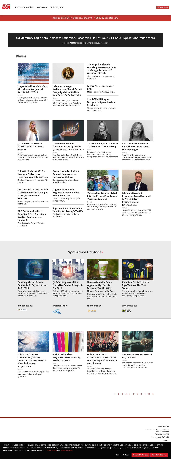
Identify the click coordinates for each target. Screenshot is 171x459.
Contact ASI (163, 426)
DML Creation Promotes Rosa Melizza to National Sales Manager (135, 146)
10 (149, 394)
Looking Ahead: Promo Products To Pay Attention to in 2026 (32, 285)
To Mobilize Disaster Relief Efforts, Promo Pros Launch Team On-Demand (102, 196)
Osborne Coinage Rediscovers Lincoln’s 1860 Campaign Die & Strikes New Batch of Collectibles (67, 91)
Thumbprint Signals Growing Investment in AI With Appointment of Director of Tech (101, 69)
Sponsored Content (85, 252)
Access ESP (42, 7)
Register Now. (110, 17)
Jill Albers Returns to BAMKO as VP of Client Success (30, 146)
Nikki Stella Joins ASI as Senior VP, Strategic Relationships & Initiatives (33, 174)
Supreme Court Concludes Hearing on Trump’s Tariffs (68, 210)
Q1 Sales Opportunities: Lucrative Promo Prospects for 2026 (68, 285)
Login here (41, 38)
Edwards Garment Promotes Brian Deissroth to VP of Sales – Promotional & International (136, 199)
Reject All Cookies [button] (159, 455)
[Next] (153, 394)
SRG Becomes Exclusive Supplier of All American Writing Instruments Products (32, 216)
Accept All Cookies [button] (140, 455)
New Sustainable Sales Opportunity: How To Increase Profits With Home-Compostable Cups (101, 287)
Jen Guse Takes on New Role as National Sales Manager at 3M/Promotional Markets (33, 194)
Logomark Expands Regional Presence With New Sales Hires (66, 192)
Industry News (57, 7)
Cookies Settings (122, 455)
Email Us (166, 440)
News (20, 95)
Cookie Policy (51, 450)
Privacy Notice (66, 450)
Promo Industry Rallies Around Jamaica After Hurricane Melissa (66, 174)
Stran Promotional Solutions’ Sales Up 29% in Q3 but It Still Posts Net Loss (68, 146)
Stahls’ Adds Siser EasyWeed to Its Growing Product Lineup (66, 357)
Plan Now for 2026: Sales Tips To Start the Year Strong (135, 285)
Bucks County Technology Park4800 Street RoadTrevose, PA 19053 (157, 431)
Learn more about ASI (92, 43)
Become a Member (24, 7)
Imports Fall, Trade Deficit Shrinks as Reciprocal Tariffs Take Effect (32, 89)
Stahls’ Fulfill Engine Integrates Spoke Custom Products (101, 102)
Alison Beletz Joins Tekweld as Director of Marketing (102, 145)
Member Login (163, 7)
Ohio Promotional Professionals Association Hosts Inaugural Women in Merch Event (102, 359)
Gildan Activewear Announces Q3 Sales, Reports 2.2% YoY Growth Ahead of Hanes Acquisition (32, 360)
